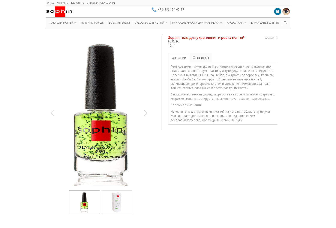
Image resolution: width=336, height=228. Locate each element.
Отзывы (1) (201, 57)
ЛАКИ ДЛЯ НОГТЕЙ (63, 22)
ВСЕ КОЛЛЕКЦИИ (119, 22)
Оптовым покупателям (101, 2)
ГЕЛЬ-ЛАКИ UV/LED (92, 22)
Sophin (59, 11)
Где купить (77, 2)
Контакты (62, 2)
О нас (50, 2)
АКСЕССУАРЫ (236, 22)
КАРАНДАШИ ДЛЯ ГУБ (265, 22)
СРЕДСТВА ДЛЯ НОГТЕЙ (151, 22)
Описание (179, 58)
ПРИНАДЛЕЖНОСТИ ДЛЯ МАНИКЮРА (197, 22)
